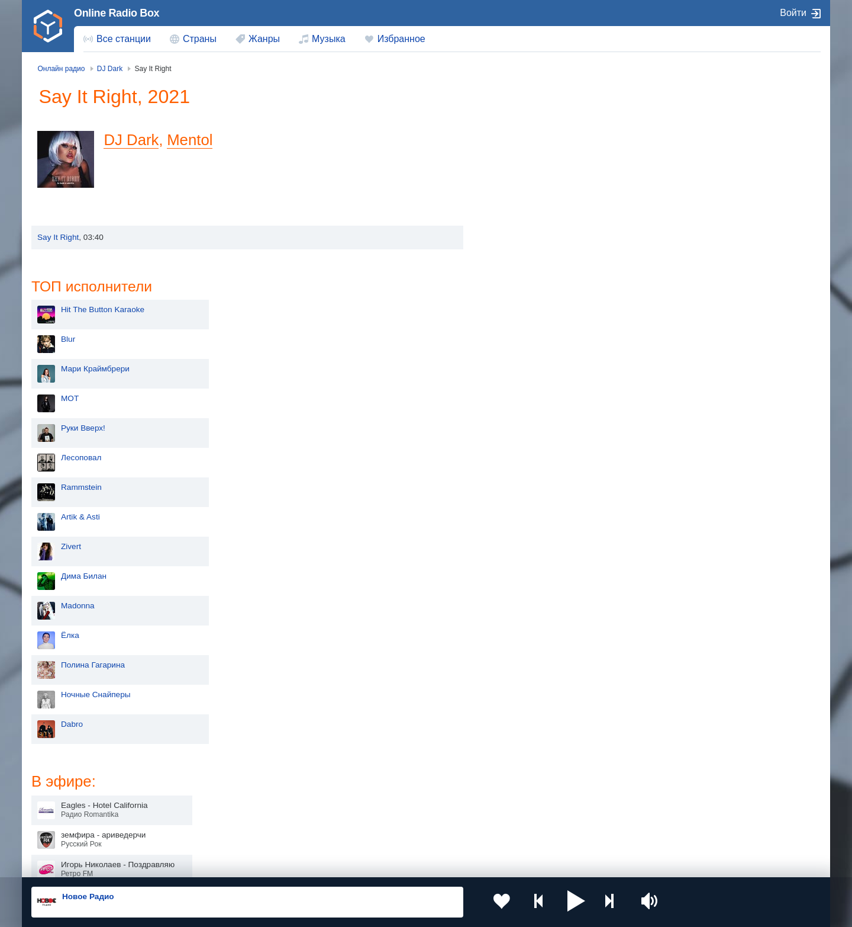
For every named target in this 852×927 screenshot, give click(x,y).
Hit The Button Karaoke (544, 118)
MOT (511, 207)
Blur (509, 147)
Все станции (123, 39)
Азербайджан (396, 830)
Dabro (513, 532)
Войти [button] (793, 13)
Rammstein (522, 295)
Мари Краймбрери (536, 177)
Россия (65, 770)
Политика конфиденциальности (293, 863)
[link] (47, 26)
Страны (200, 39)
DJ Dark (134, 139)
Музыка (329, 39)
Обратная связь (383, 863)
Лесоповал (522, 266)
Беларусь (69, 830)
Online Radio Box (116, 13)
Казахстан (549, 770)
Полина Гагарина (534, 473)
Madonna (519, 414)
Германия (548, 830)
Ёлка (511, 444)
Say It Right (58, 237)
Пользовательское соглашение (178, 863)
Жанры (264, 39)
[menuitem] (117, 39)
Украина (226, 770)
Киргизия (69, 789)
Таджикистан (235, 789)
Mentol (193, 139)
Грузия (223, 830)
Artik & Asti (521, 325)
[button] (561, 902)
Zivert (512, 355)
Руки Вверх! (524, 236)
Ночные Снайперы (537, 503)
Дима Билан (525, 384)
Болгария (547, 789)
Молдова (388, 770)
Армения (387, 789)
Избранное (401, 39)
